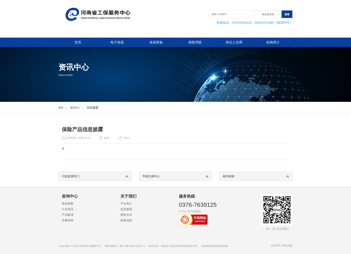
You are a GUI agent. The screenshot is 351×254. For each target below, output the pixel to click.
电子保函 (117, 42)
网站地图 (288, 245)
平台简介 (126, 203)
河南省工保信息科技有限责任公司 (179, 246)
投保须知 (126, 220)
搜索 (287, 14)
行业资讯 (67, 209)
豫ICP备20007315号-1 (132, 246)
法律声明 (275, 245)
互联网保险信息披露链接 (214, 246)
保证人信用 (234, 42)
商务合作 (126, 214)
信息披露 (126, 209)
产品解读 (67, 214)
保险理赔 (195, 42)
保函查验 (156, 42)
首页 (78, 42)
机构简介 (273, 42)
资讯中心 (75, 107)
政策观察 (67, 203)
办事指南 (67, 220)
